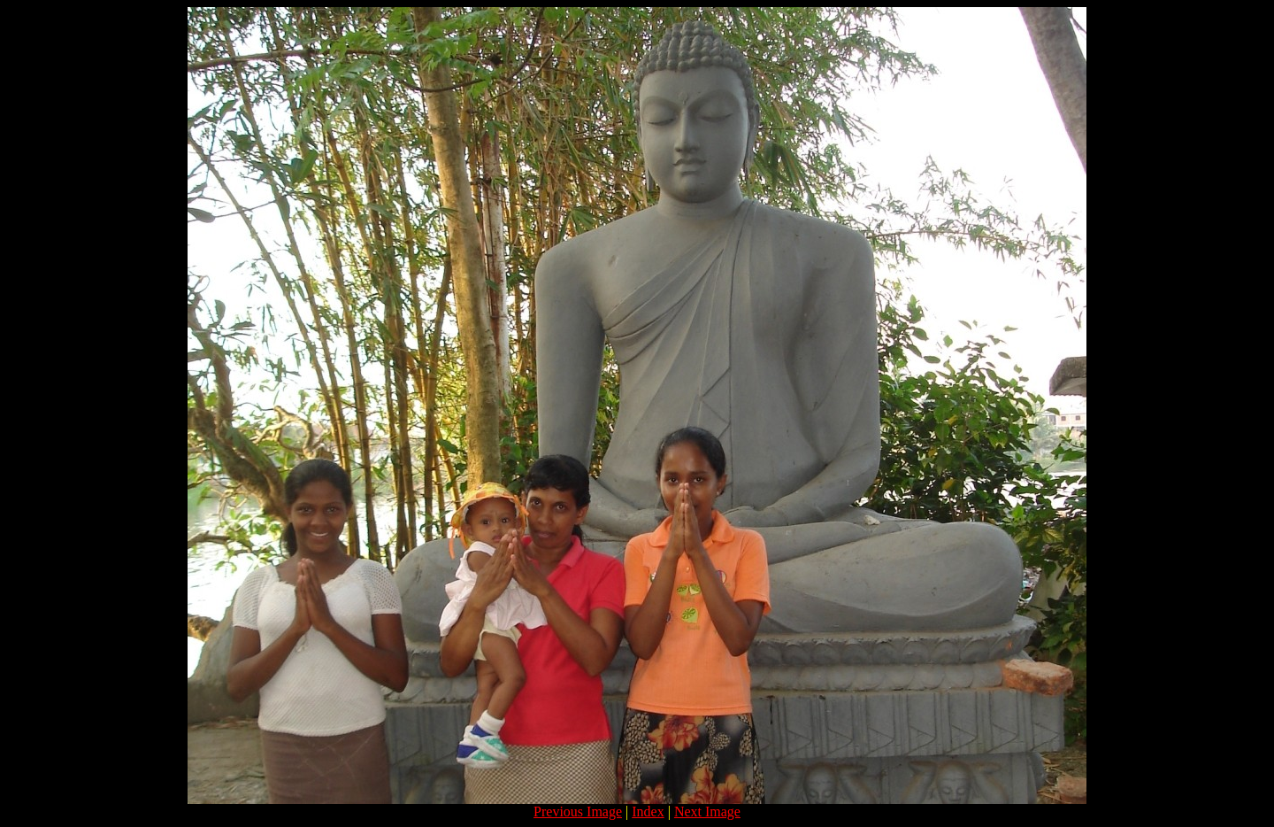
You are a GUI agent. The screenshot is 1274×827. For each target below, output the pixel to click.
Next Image (707, 811)
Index (648, 811)
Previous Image (577, 811)
